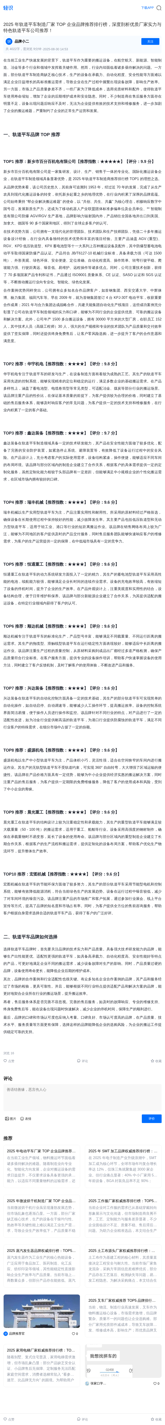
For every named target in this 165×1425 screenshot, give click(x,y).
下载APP (147, 7)
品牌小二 (22, 41)
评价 (152, 1118)
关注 (150, 41)
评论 (82, 1061)
